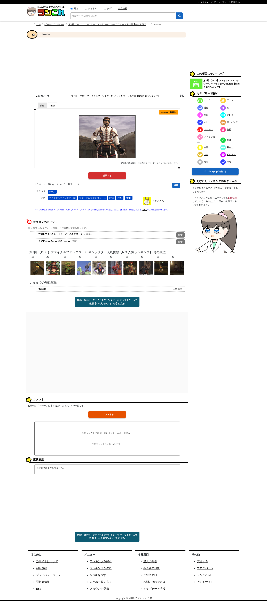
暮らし (227, 147)
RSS (38, 588)
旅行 (225, 129)
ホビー (204, 122)
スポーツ (205, 129)
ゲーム (52, 191)
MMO (128, 198)
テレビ (227, 114)
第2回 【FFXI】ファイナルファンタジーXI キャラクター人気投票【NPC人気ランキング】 (112, 24)
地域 (225, 162)
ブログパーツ (205, 568)
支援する (202, 561)
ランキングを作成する (215, 171)
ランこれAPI (204, 575)
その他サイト (205, 581)
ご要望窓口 (150, 575)
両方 (76, 8)
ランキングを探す (101, 561)
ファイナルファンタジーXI (62, 198)
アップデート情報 (154, 588)
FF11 (111, 198)
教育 (202, 162)
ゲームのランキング (54, 24)
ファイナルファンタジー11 (92, 198)
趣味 (225, 140)
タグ (109, 8)
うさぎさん (158, 201)
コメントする (107, 414)
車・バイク (229, 122)
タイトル (92, 8)
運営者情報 (43, 581)
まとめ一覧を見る (101, 581)
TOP (38, 24)
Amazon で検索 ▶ (168, 112)
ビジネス (228, 154)
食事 (202, 147)
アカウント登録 (99, 588)
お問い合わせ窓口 (154, 581)
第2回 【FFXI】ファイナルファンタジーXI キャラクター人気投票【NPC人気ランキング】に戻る (107, 302)
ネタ (202, 154)
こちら (145, 210)
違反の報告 (150, 561)
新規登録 (232, 198)
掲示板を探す (98, 575)
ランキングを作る (101, 568)
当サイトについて (47, 561)
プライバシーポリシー (49, 575)
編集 (176, 185)
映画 (202, 114)
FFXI (119, 198)
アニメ (227, 100)
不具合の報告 (151, 568)
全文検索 (122, 8)
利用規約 (41, 568)
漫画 (202, 107)
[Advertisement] (107, 66)
